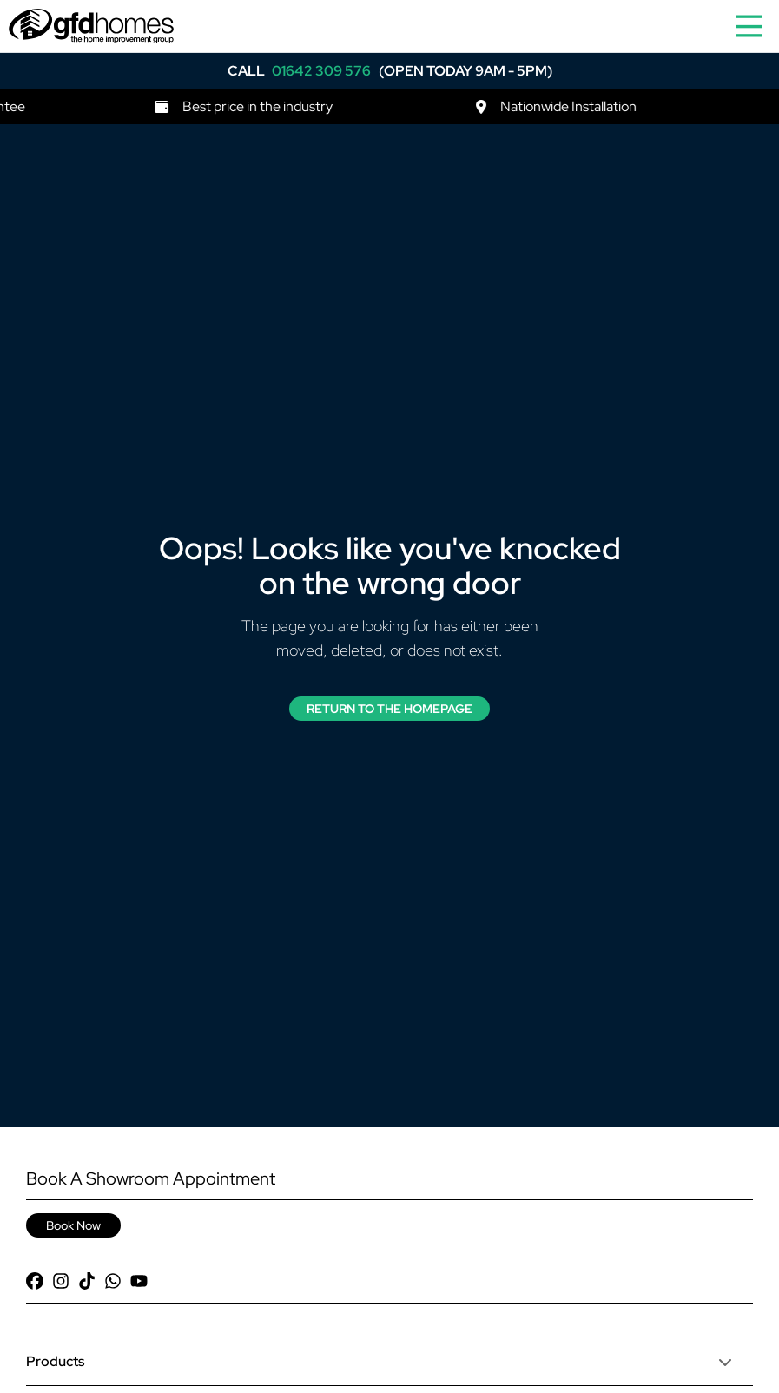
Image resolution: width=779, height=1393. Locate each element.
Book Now (73, 1225)
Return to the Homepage (389, 708)
